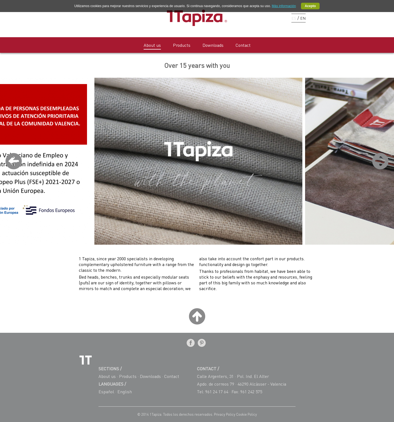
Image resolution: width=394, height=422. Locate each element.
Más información (284, 6)
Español (106, 391)
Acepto (310, 6)
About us (152, 45)
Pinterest (270, 18)
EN (303, 18)
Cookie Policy (246, 414)
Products (181, 45)
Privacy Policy (225, 414)
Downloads (213, 45)
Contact (243, 45)
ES (293, 18)
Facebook (260, 18)
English (124, 391)
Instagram (279, 18)
